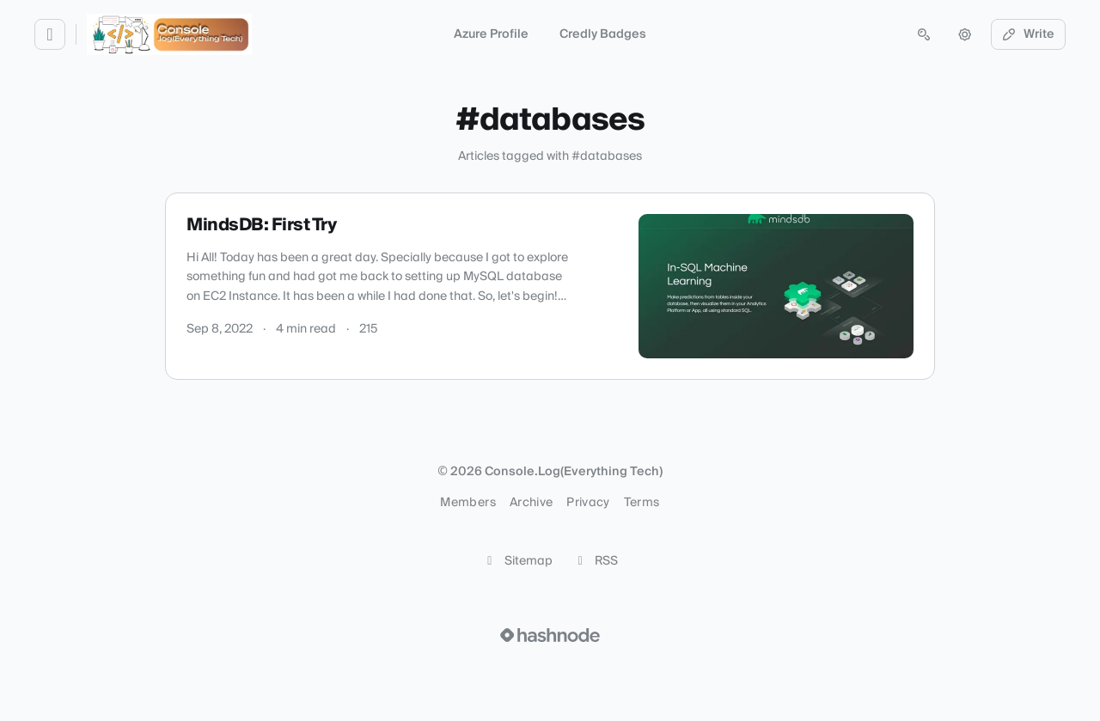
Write (1028, 34)
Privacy (587, 502)
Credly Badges (602, 34)
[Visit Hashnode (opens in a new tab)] (550, 635)
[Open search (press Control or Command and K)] (923, 34)
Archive (531, 502)
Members (467, 502)
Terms (642, 502)
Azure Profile (491, 34)
